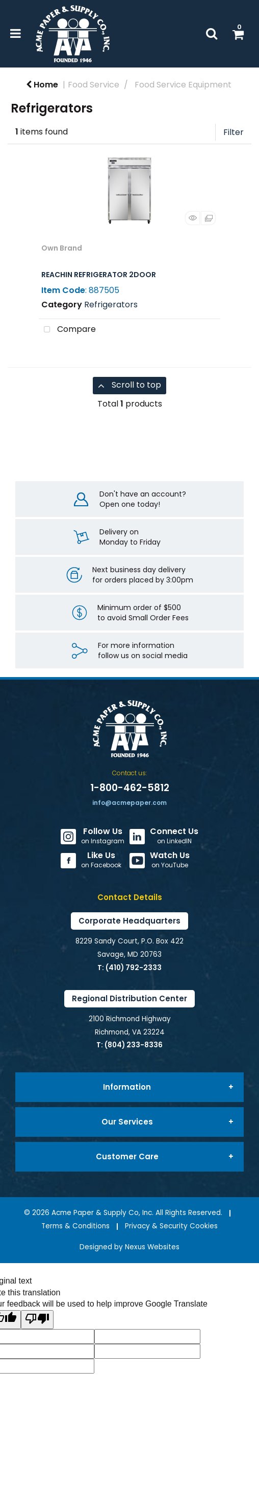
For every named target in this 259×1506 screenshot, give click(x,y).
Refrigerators (111, 304)
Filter (233, 132)
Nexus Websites (152, 1247)
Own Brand (61, 248)
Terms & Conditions (75, 1226)
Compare (67, 330)
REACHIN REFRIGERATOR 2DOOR (98, 274)
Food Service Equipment (183, 85)
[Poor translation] (37, 1319)
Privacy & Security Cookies (171, 1226)
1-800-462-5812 (129, 788)
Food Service (93, 85)
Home (42, 85)
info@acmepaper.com (129, 802)
